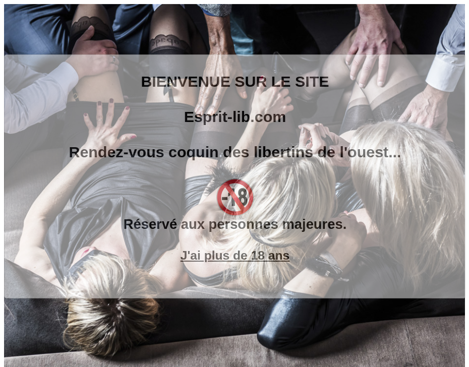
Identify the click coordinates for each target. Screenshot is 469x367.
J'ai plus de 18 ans (235, 255)
